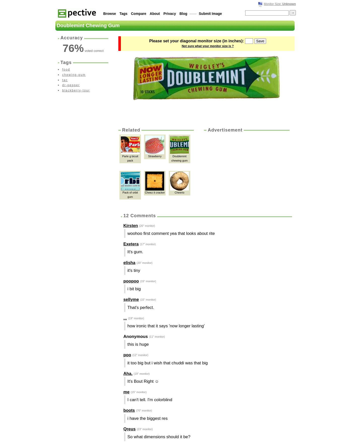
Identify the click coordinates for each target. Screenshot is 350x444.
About (155, 14)
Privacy (169, 14)
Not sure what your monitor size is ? (208, 46)
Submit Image (210, 14)
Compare (138, 14)
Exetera (131, 244)
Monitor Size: (280, 4)
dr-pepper (71, 85)
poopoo (131, 281)
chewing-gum (74, 75)
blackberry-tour (76, 90)
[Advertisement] (246, 171)
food (66, 69)
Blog (183, 14)
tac (65, 80)
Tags (123, 14)
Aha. (127, 373)
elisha (129, 262)
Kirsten (130, 225)
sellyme (131, 299)
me (126, 392)
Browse (109, 14)
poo (127, 355)
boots (129, 410)
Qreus (129, 429)
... (125, 318)
